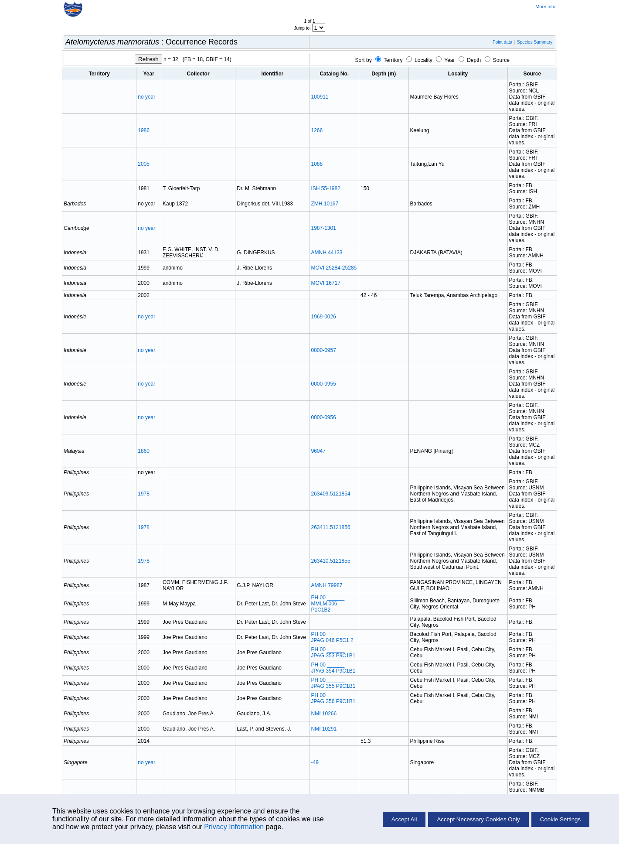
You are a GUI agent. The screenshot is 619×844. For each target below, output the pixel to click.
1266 (317, 130)
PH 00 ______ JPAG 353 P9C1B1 (333, 652)
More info (545, 6)
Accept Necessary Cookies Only (478, 819)
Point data (502, 42)
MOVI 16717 (325, 283)
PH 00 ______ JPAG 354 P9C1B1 (333, 668)
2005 (144, 164)
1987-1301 (323, 228)
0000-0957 (323, 350)
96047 (318, 451)
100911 (320, 97)
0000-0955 (323, 384)
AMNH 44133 (327, 252)
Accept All (404, 819)
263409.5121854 (330, 494)
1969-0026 (323, 317)
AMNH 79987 (327, 585)
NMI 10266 (324, 714)
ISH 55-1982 (325, 188)
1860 (144, 451)
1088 (317, 164)
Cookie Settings (560, 819)
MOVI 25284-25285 (334, 268)
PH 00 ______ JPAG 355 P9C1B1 (333, 683)
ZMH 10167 (325, 204)
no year (146, 97)
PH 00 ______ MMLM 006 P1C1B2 (328, 604)
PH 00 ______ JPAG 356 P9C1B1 (333, 698)
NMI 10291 (324, 729)
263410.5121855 (330, 561)
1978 (144, 494)
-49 (315, 762)
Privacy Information (234, 826)
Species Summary (534, 42)
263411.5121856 (330, 527)
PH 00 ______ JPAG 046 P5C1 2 (332, 637)
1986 (144, 130)
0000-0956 (323, 417)
